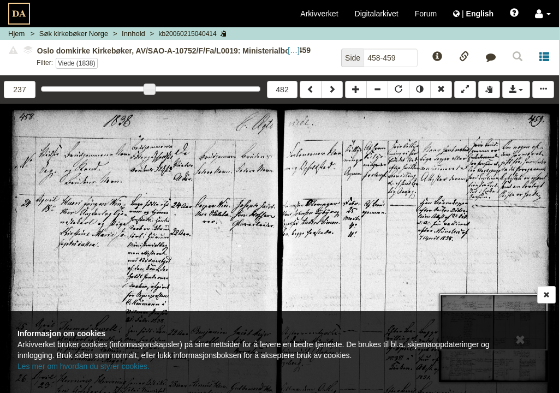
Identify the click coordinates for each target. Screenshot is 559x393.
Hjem (16, 33)
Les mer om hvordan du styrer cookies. (83, 366)
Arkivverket (319, 13)
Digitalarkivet (377, 13)
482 (282, 89)
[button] (543, 13)
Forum (426, 13)
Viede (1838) (77, 63)
